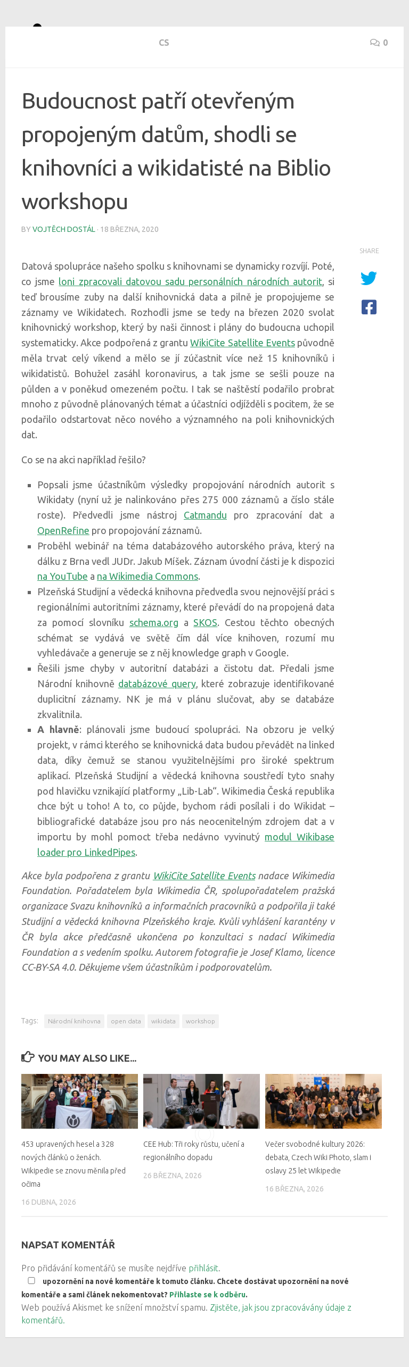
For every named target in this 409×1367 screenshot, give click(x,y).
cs (26, 90)
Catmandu (205, 553)
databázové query (157, 721)
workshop (200, 1059)
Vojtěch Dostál (63, 267)
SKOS (205, 660)
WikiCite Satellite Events (242, 381)
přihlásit (203, 1306)
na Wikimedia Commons (147, 614)
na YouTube (62, 614)
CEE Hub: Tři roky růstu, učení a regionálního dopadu (190, 1195)
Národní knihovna (74, 1059)
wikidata (163, 1059)
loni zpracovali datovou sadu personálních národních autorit (190, 319)
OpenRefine (63, 568)
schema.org (153, 660)
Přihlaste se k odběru (207, 1333)
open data (126, 1059)
